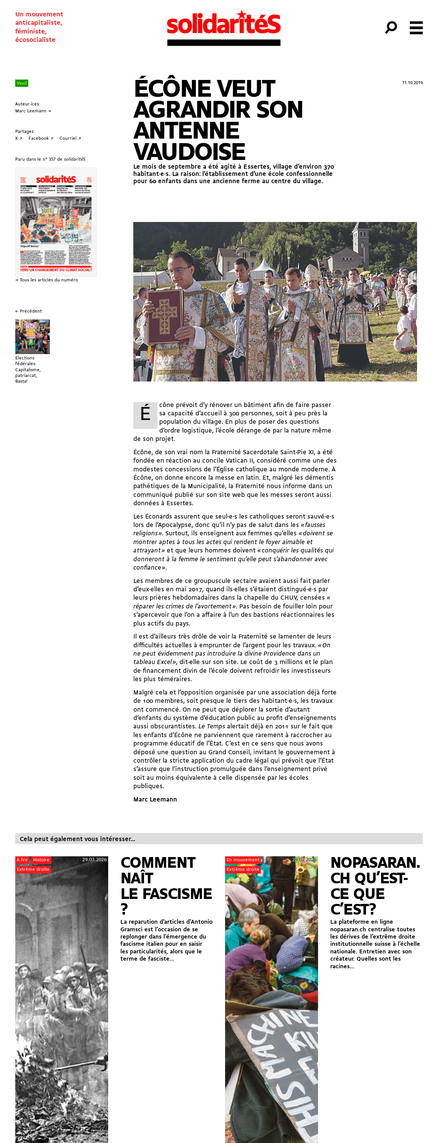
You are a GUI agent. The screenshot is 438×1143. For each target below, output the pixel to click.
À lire (22, 860)
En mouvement (243, 860)
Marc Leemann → (33, 111)
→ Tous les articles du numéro (46, 280)
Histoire (41, 860)
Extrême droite (33, 869)
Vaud (22, 83)
